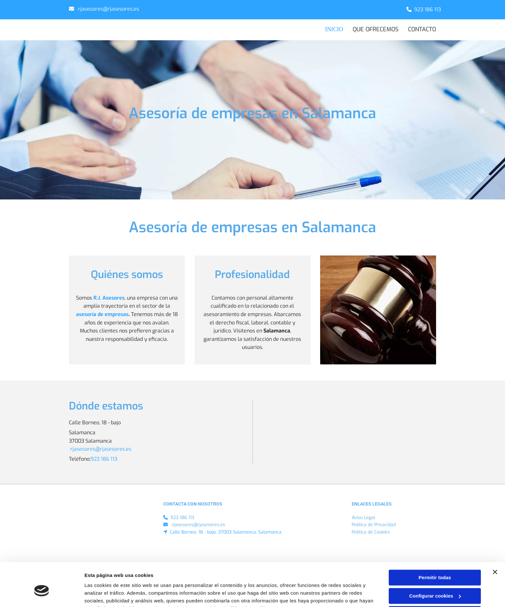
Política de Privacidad (374, 525)
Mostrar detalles (103, 594)
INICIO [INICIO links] (335, 29)
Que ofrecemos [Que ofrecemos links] (375, 29)
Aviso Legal (363, 518)
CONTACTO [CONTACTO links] (422, 29)
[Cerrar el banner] (495, 540)
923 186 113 (427, 9)
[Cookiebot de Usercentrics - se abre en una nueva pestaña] (42, 594)
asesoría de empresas (102, 314)
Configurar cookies (435, 563)
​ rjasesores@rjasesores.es (108, 8)
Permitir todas (435, 545)
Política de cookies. (248, 576)
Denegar (434, 582)
